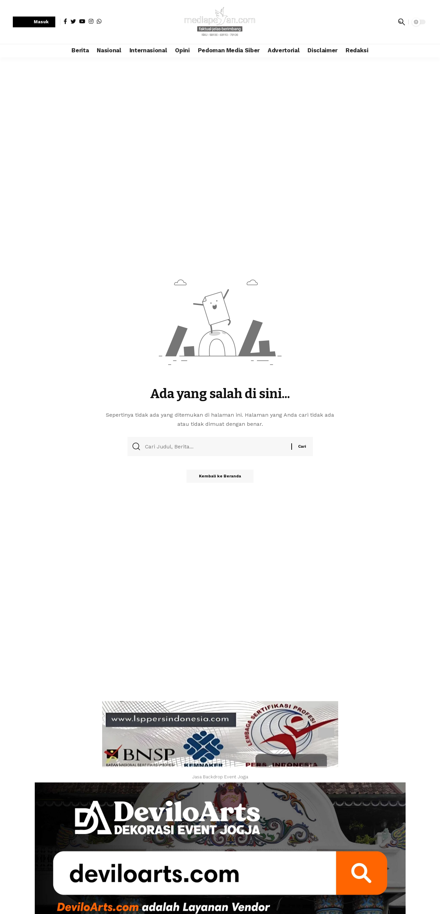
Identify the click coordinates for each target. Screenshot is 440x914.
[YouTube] (82, 21)
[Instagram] (91, 21)
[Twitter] (73, 21)
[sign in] (34, 22)
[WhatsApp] (99, 21)
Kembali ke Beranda (220, 477)
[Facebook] (65, 21)
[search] (401, 22)
